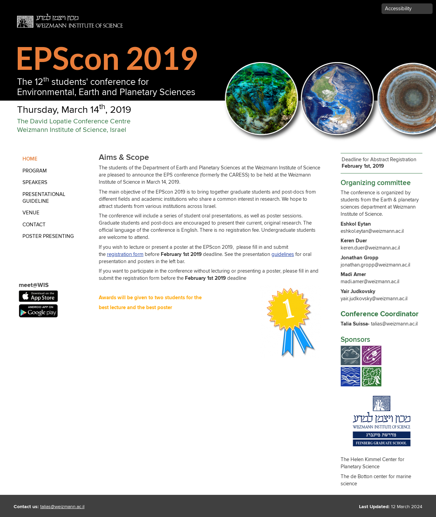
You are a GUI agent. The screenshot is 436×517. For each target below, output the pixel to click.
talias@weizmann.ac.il (62, 507)
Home (29, 159)
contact (34, 225)
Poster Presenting (48, 236)
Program (34, 171)
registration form (125, 254)
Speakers (34, 182)
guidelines (282, 254)
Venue (31, 213)
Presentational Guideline (43, 197)
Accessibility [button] (398, 8)
